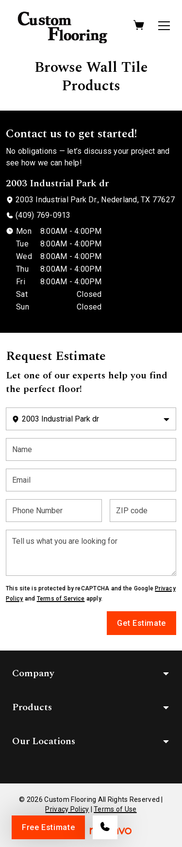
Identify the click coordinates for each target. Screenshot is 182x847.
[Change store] (91, 418)
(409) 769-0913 (43, 215)
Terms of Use (115, 809)
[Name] (91, 449)
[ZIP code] (143, 510)
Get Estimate (141, 623)
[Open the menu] (164, 25)
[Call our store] (105, 827)
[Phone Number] (54, 510)
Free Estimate (48, 827)
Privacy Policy (67, 809)
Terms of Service (61, 598)
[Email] (91, 480)
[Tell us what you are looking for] (91, 553)
